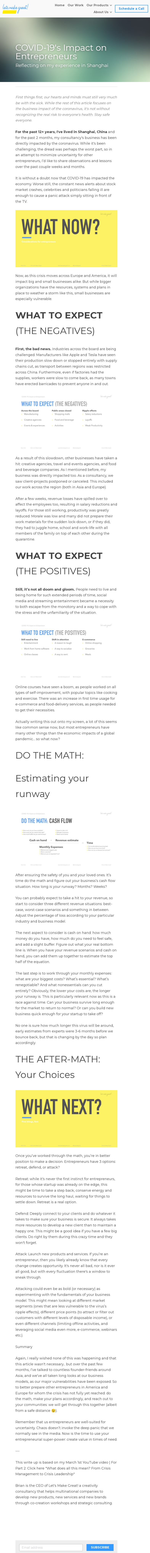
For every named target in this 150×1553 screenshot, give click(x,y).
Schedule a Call (131, 8)
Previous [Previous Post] (22, 1493)
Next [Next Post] (81, 1493)
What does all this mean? (105, 1498)
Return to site (26, 1510)
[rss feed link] (133, 1510)
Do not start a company (42, 1498)
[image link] (15, 8)
